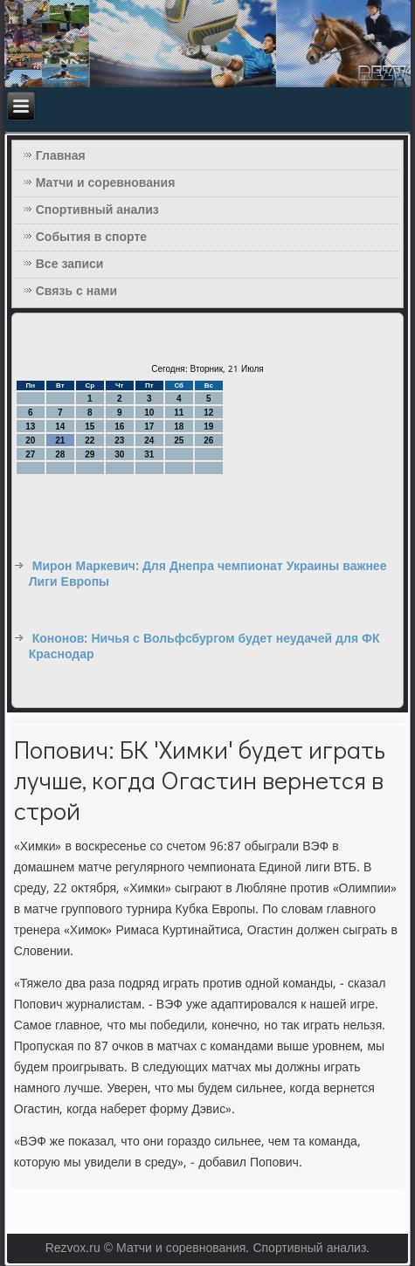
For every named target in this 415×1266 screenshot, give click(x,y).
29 (89, 454)
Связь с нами (76, 291)
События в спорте (91, 237)
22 (89, 440)
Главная (61, 156)
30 (119, 454)
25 (178, 440)
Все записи (70, 264)
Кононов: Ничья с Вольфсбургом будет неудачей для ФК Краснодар (204, 647)
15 (89, 426)
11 (178, 412)
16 (119, 426)
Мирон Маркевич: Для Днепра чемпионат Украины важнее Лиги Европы (208, 574)
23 (119, 440)
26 (208, 440)
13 (30, 426)
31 (149, 454)
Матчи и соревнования (106, 183)
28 (60, 454)
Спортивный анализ (97, 210)
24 (149, 440)
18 (178, 426)
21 (60, 440)
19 (208, 426)
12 (208, 412)
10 (149, 412)
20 (30, 440)
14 (60, 426)
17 (149, 426)
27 (30, 454)
